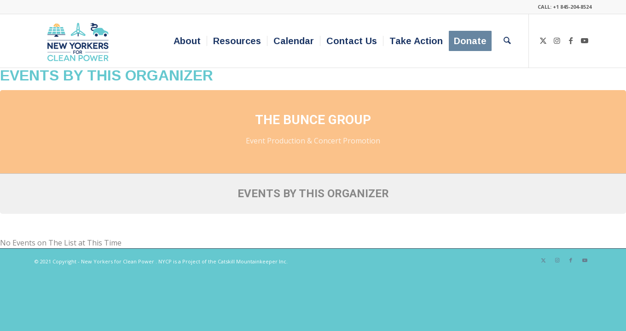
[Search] (507, 41)
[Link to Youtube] (584, 40)
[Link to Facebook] (571, 40)
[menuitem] (187, 41)
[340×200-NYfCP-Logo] (80, 41)
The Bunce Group (313, 119)
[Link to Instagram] (557, 40)
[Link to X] (543, 40)
